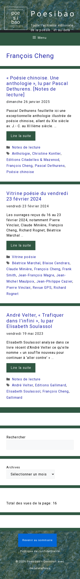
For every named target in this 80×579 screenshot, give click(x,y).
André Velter (22, 385)
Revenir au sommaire (37, 540)
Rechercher (16, 437)
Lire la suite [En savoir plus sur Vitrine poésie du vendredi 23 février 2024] (21, 245)
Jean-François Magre (36, 275)
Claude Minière (19, 269)
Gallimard (14, 398)
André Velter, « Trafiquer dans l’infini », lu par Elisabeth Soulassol (35, 320)
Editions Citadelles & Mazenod (32, 160)
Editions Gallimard (50, 385)
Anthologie (21, 154)
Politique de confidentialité (40, 551)
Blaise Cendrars (56, 263)
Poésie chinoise (20, 172)
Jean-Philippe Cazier (54, 281)
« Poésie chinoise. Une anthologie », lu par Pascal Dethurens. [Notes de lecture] (37, 86)
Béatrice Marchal (26, 263)
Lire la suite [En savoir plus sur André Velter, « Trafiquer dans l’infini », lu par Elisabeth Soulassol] (21, 368)
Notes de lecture (26, 147)
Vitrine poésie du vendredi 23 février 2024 (37, 196)
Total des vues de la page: (29, 503)
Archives (13, 467)
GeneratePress (39, 568)
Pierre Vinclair (18, 288)
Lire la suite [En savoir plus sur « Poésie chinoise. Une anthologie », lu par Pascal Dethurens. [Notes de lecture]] (21, 136)
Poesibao (53, 14)
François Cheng (19, 166)
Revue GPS (42, 288)
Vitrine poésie (24, 257)
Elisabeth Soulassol (23, 391)
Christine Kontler (46, 154)
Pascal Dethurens (50, 166)
